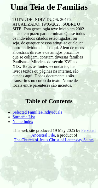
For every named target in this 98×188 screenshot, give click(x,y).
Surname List (24, 117)
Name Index (23, 121)
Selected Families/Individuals (37, 112)
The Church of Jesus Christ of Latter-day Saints (54, 140)
